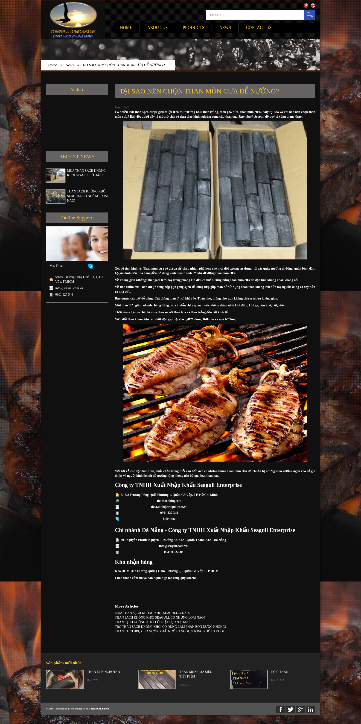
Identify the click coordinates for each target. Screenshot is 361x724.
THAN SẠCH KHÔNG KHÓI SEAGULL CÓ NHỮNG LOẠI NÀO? (87, 196)
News (225, 27)
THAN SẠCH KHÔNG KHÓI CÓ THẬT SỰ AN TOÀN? (152, 622)
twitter (290, 709)
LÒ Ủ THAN (279, 672)
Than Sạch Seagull (251, 116)
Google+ (300, 709)
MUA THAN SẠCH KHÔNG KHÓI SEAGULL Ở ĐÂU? (152, 613)
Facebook (280, 709)
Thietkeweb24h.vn (99, 708)
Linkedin (310, 709)
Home (126, 27)
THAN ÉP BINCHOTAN (103, 672)
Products (193, 27)
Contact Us (258, 27)
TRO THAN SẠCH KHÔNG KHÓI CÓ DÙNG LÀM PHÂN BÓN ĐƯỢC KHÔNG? (170, 626)
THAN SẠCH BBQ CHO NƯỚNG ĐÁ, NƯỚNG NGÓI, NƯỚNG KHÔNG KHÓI (169, 631)
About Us (157, 27)
